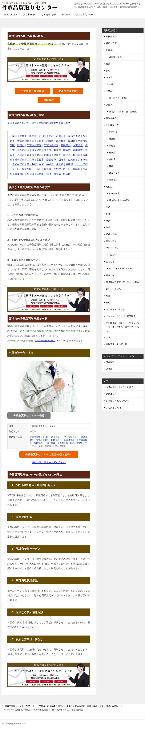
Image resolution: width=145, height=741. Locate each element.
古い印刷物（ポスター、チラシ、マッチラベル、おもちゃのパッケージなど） (123, 327)
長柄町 (76, 169)
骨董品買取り (36, 437)
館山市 (47, 155)
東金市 (57, 155)
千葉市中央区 (73, 136)
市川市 (42, 136)
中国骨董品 (111, 36)
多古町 (59, 164)
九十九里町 (82, 164)
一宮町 (37, 169)
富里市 (40, 159)
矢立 (108, 337)
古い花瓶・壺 (112, 125)
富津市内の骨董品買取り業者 (55, 123)
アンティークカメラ (115, 309)
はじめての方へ (10, 14)
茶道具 (109, 105)
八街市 (20, 155)
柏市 (51, 136)
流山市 (72, 140)
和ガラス (113, 180)
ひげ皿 (112, 159)
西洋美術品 (111, 118)
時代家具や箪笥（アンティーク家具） (123, 282)
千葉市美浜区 (51, 145)
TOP (17, 706)
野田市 (20, 145)
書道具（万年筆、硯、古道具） (123, 111)
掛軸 (108, 70)
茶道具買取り (70, 440)
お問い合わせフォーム (45, 340)
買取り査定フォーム (85, 14)
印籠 (108, 296)
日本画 (109, 50)
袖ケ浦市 (20, 159)
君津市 (57, 150)
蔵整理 (109, 369)
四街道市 (78, 150)
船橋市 (23, 136)
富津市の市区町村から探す (22, 123)
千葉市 (13, 136)
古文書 (109, 77)
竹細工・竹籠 (112, 248)
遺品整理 (110, 362)
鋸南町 (40, 174)
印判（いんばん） (114, 289)
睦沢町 (47, 169)
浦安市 (50, 140)
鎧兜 (108, 214)
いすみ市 (83, 159)
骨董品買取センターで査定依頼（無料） (48, 454)
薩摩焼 (112, 139)
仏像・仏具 (114, 193)
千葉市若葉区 (34, 145)
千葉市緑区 (23, 150)
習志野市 (61, 140)
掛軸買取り (56, 440)
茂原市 (47, 150)
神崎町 (50, 164)
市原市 (59, 136)
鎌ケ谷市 (37, 150)
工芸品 (109, 91)
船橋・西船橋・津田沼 (58, 174)
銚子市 (30, 155)
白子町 (67, 169)
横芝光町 (27, 169)
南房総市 (51, 159)
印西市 (67, 150)
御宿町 (30, 174)
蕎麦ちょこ (114, 173)
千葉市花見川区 (25, 140)
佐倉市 (40, 140)
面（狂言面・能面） (118, 98)
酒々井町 (32, 164)
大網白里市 (18, 164)
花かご (112, 255)
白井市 (30, 159)
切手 (108, 227)
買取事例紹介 (29, 14)
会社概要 (66, 14)
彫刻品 (109, 186)
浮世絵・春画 (115, 57)
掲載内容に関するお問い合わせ (49, 462)
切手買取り (52, 443)
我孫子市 (66, 145)
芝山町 (16, 169)
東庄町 (69, 164)
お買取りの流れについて (117, 401)
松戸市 (33, 136)
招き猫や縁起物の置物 (119, 200)
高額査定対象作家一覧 (116, 344)
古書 (111, 84)
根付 (108, 302)
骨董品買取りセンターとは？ (119, 387)
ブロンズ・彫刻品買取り (71, 443)
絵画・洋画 (111, 43)
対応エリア (111, 394)
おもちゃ (110, 261)
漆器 (111, 166)
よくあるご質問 (49, 14)
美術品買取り (42, 440)
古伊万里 (113, 132)
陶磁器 (112, 145)
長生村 (57, 169)
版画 (108, 64)
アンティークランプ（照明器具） (121, 316)
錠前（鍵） (111, 275)
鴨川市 (76, 155)
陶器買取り (39, 443)
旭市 (39, 155)
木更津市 (78, 145)
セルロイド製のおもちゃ (120, 268)
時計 (108, 221)
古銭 (108, 207)
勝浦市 (67, 155)
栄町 (41, 164)
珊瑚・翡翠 (111, 241)
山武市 (72, 159)
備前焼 (112, 152)
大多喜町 (20, 174)
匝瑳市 (62, 159)
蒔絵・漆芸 (111, 234)
